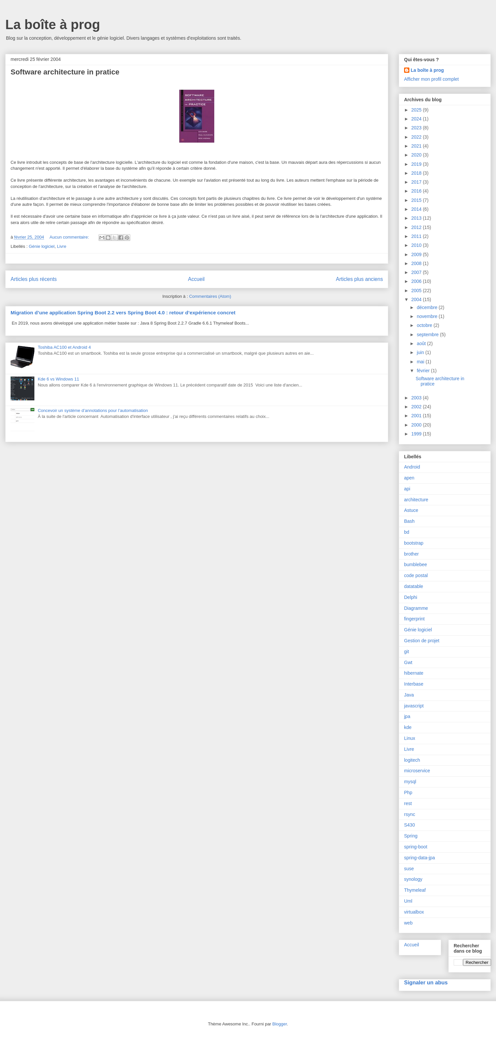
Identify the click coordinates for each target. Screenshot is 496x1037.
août (422, 343)
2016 (417, 191)
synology (413, 879)
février (424, 370)
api (407, 488)
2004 (417, 299)
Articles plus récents (34, 279)
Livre (61, 246)
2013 (417, 218)
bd (406, 532)
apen (409, 477)
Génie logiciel (42, 246)
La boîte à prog (52, 24)
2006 (417, 281)
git (406, 651)
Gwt (408, 662)
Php (408, 792)
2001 (417, 415)
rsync (409, 814)
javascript (414, 705)
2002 (417, 406)
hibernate (413, 673)
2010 (417, 245)
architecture (416, 499)
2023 (417, 127)
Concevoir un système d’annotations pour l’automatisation (93, 410)
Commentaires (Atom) (210, 296)
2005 (417, 290)
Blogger (279, 1023)
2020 (417, 155)
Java (409, 695)
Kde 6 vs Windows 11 (58, 379)
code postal (416, 575)
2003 (417, 397)
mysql (410, 781)
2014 (417, 209)
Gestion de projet (421, 640)
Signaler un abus (426, 982)
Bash (409, 521)
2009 (417, 254)
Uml (408, 901)
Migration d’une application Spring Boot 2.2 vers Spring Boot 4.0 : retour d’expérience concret (123, 312)
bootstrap (413, 543)
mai (421, 361)
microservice (417, 770)
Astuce (411, 510)
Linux (409, 738)
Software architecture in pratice (65, 72)
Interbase (413, 684)
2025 (417, 110)
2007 (417, 272)
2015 (417, 200)
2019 (417, 164)
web (408, 922)
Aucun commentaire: (70, 237)
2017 (417, 182)
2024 (417, 118)
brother (411, 554)
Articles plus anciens (359, 279)
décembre (427, 307)
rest (408, 803)
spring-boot (415, 846)
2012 (417, 227)
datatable (413, 586)
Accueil (196, 279)
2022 (417, 137)
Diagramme (416, 608)
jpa (407, 716)
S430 (409, 825)
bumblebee (415, 564)
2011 (417, 236)
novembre (427, 316)
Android (412, 467)
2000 (417, 425)
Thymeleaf (415, 890)
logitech (412, 760)
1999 (417, 433)
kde (408, 727)
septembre (428, 334)
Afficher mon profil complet (431, 79)
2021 (417, 146)
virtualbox (414, 912)
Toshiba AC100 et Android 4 (64, 347)
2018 (417, 173)
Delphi (410, 597)
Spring (410, 835)
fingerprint (414, 618)
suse (409, 868)
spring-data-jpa (419, 857)
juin (421, 352)
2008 (417, 263)
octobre (425, 325)
